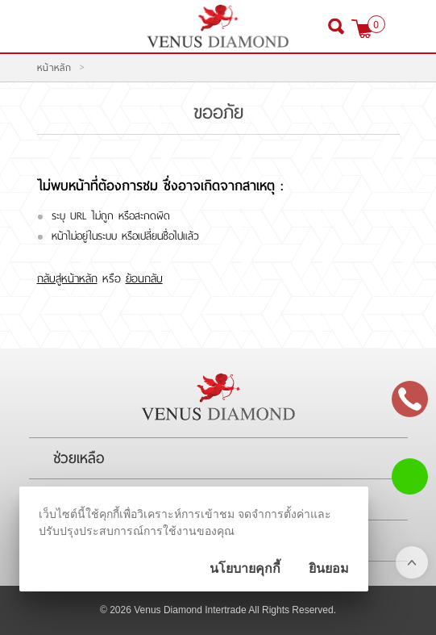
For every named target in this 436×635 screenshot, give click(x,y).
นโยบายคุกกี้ (245, 568)
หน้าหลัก (54, 68)
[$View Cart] (362, 28)
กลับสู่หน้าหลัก (67, 279)
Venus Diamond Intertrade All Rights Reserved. (235, 610)
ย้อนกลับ (144, 279)
